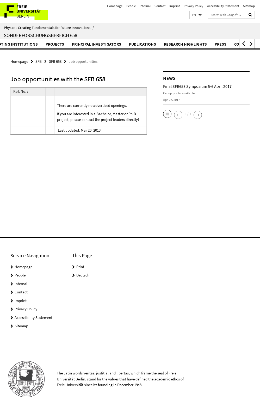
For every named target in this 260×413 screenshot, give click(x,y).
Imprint (174, 6)
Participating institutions (37, 44)
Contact (159, 6)
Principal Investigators (123, 44)
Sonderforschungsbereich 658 (40, 35)
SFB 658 (55, 61)
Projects (82, 44)
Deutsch (82, 275)
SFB (38, 61)
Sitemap (249, 6)
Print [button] (80, 266)
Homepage (114, 6)
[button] (196, 15)
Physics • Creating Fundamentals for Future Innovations (49, 27)
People (131, 6)
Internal (145, 6)
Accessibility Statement (223, 6)
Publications (169, 44)
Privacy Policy (193, 6)
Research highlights (212, 44)
